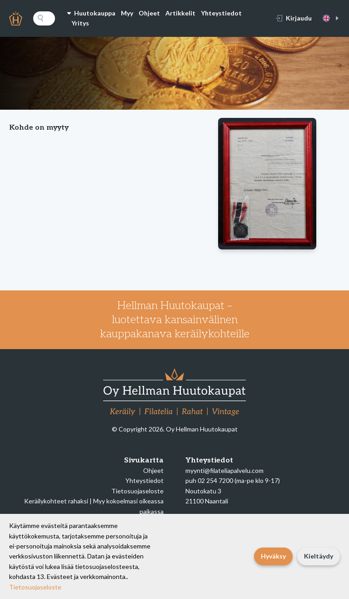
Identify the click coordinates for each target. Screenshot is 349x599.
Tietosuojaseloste (137, 491)
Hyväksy (273, 556)
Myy (127, 13)
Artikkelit (180, 13)
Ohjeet (149, 13)
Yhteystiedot (221, 13)
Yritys (80, 23)
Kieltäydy (318, 556)
